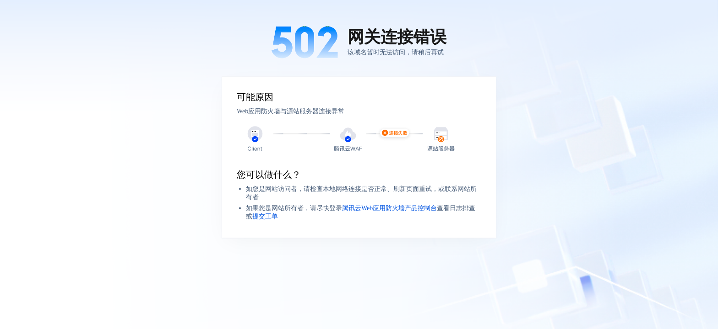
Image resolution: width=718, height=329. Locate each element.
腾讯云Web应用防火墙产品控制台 (389, 208)
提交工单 (265, 216)
